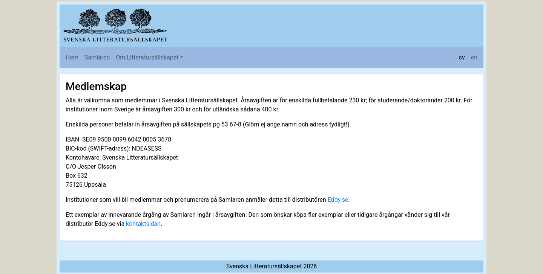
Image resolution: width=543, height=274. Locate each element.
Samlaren (97, 57)
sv (462, 57)
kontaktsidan (143, 223)
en (474, 57)
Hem (72, 57)
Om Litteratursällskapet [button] (147, 57)
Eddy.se (338, 199)
